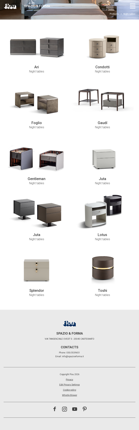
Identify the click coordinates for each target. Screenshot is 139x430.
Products (114, 14)
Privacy (69, 379)
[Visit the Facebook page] (54, 409)
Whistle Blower (69, 395)
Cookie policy (69, 390)
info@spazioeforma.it (73, 356)
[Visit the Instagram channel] (64, 409)
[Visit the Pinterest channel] (84, 409)
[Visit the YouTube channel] (74, 409)
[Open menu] (132, 6)
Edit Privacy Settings (69, 384)
